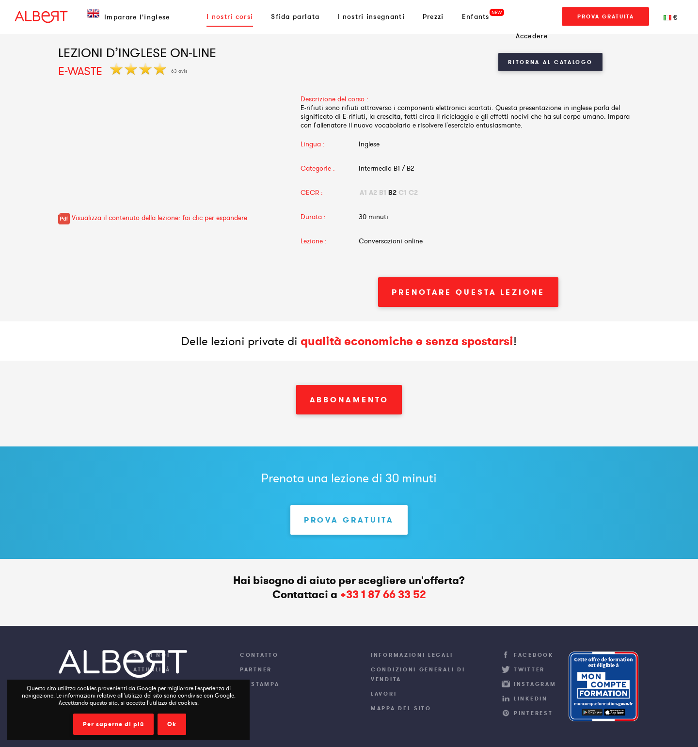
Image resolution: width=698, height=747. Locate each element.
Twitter (529, 669)
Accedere (532, 36)
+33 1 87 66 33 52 (383, 595)
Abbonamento (349, 400)
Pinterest (533, 713)
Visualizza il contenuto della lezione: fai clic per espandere (152, 217)
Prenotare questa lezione (468, 292)
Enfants (476, 16)
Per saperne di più (113, 724)
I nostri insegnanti (371, 16)
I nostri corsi (229, 16)
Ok (171, 724)
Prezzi (433, 16)
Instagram (535, 684)
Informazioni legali (412, 655)
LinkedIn (531, 698)
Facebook (534, 655)
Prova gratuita (605, 16)
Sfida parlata (295, 16)
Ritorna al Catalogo (550, 62)
